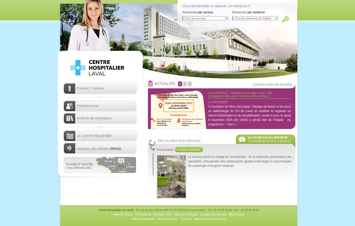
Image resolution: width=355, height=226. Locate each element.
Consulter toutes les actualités (272, 84)
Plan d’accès (236, 214)
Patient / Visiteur (123, 214)
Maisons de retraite (186, 214)
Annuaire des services (213, 214)
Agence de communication (210, 218)
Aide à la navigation (143, 218)
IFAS (169, 214)
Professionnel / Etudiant (149, 214)
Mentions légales (168, 218)
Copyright (186, 218)
